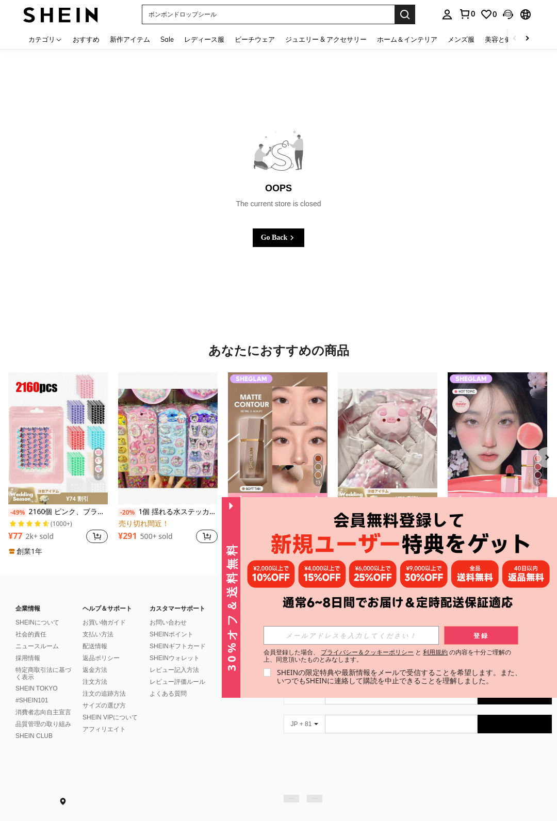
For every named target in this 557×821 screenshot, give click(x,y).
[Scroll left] (514, 39)
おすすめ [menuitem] (86, 39)
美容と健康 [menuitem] (501, 39)
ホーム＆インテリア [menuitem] (407, 39)
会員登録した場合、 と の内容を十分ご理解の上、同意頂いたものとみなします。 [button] (388, 656)
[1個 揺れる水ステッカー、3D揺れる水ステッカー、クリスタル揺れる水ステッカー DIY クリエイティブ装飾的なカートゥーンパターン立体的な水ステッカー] (168, 438)
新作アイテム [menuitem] (130, 39)
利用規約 (435, 652)
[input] (351, 635)
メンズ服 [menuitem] (461, 39)
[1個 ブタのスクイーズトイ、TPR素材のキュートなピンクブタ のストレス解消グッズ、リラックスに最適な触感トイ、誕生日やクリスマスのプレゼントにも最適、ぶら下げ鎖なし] (387, 438)
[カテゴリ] (45, 39)
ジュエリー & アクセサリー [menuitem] (326, 39)
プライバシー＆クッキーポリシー (367, 652)
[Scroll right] (527, 39)
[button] (268, 14)
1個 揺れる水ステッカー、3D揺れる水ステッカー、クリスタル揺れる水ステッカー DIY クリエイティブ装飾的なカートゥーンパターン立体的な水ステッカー (168, 511)
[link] (466, 14)
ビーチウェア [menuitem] (255, 39)
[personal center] (447, 14)
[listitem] (58, 464)
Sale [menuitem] (167, 39)
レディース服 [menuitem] (204, 39)
